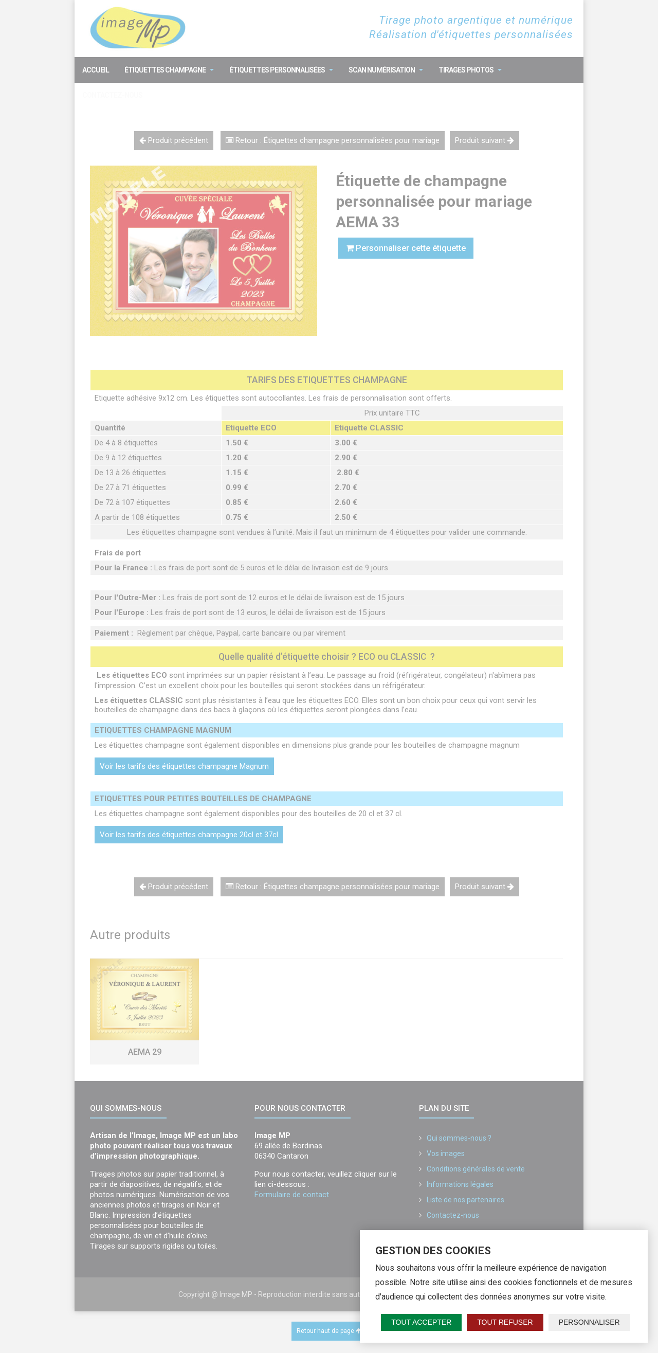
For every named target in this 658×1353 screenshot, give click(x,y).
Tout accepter (421, 1322)
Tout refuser (505, 1322)
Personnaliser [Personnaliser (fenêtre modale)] (589, 1322)
